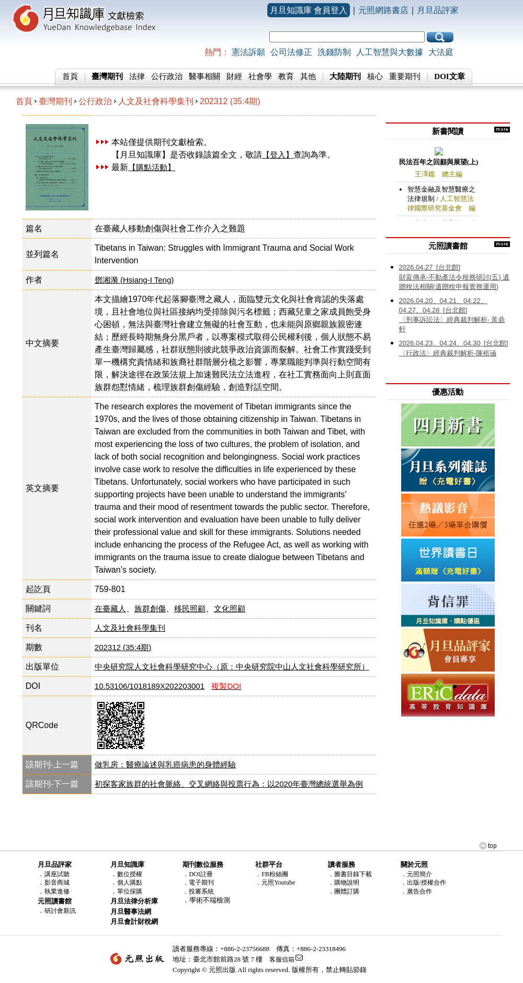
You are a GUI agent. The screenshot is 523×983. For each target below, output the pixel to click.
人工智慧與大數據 (389, 52)
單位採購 (129, 891)
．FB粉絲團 (271, 874)
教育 (286, 76)
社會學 (260, 76)
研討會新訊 (60, 910)
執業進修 (57, 891)
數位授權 (129, 874)
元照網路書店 (383, 10)
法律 (137, 76)
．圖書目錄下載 (350, 874)
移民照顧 (190, 608)
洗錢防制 (334, 52)
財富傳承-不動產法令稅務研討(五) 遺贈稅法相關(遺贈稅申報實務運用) (454, 277)
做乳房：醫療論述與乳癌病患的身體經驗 (165, 764)
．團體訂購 (343, 891)
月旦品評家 (438, 10)
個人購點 (129, 882)
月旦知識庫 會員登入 (308, 10)
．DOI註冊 (197, 874)
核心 (375, 76)
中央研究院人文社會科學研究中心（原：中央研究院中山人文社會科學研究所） (232, 666)
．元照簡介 (416, 874)
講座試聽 (57, 874)
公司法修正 (291, 52)
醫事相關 (204, 76)
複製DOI (226, 686)
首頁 (70, 76)
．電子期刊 (198, 882)
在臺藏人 (110, 608)
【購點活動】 (151, 167)
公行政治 (167, 76)
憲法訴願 (248, 52)
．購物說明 (343, 882)
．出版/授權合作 (423, 882)
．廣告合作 (416, 891)
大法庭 (440, 52)
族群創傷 (150, 608)
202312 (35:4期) (230, 101)
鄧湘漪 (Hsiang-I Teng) (134, 279)
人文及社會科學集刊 (156, 101)
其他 (308, 76)
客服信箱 (281, 959)
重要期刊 (404, 76)
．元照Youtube (275, 882)
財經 (234, 76)
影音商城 (57, 882)
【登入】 (277, 154)
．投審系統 (198, 891)
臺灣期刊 (55, 101)
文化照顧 (229, 608)
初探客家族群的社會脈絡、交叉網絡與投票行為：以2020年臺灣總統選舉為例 (229, 783)
